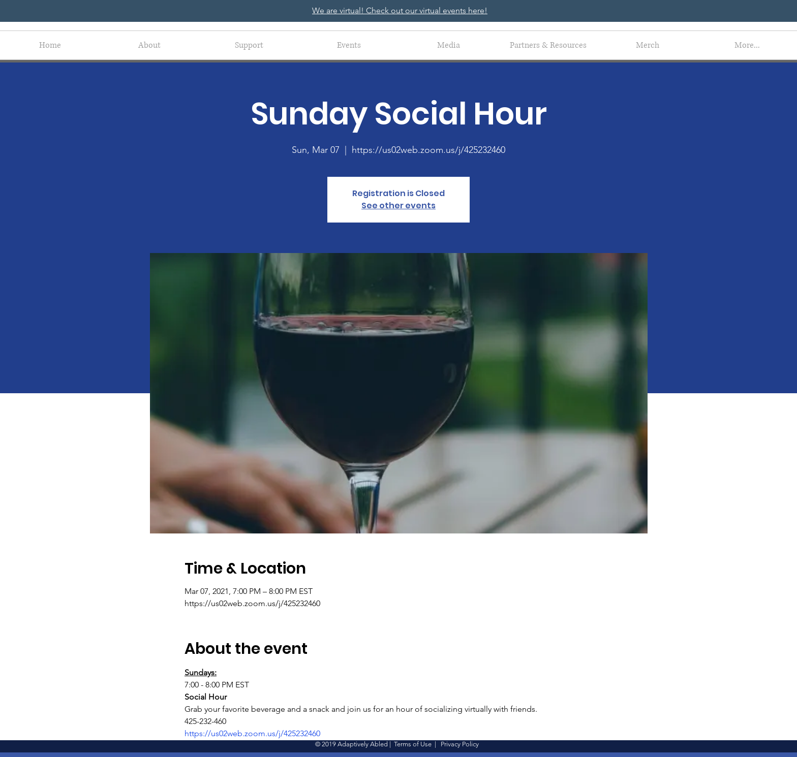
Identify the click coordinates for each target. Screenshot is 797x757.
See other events (398, 205)
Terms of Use (413, 744)
